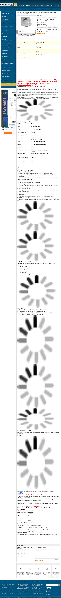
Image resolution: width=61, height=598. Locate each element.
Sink (2, 79)
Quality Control (45, 5)
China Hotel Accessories (13, 597)
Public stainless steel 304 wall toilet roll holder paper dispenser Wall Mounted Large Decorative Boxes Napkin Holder (21, 575)
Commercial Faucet (5, 33)
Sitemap (51, 591)
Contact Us (53, 5)
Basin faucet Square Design (6, 47)
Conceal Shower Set (5, 50)
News (47, 590)
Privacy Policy (6, 597)
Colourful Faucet (4, 27)
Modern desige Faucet (5, 42)
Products (21, 5)
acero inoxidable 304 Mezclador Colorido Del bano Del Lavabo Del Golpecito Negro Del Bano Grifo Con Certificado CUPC (7, 594)
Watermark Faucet (5, 22)
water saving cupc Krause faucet (7, 587)
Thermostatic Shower (5, 56)
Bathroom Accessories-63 (6, 73)
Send (59, 584)
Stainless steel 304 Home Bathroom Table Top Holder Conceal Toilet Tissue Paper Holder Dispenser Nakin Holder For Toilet (29, 575)
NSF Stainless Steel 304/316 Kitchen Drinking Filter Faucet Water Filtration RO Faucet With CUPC (23, 593)
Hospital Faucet (4, 36)
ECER (59, 597)
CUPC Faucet (4, 16)
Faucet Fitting (4, 59)
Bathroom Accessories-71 (6, 76)
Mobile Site (48, 594)
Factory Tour (35, 5)
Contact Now (41, 33)
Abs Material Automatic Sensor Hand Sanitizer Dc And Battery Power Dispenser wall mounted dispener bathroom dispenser (56, 575)
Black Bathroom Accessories (6, 67)
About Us (28, 5)
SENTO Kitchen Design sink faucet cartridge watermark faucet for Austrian (38, 590)
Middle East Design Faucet (6, 64)
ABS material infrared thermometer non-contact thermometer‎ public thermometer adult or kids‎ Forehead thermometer (47, 575)
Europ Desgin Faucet (5, 30)
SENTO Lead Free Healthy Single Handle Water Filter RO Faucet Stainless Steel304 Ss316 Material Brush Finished (22, 586)
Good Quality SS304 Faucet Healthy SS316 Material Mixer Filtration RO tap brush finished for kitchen (23, 588)
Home (15, 5)
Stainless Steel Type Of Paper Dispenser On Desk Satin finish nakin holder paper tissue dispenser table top (38, 574)
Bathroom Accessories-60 (6, 70)
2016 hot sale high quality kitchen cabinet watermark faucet (37, 585)
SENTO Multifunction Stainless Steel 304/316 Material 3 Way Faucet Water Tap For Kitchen (23, 591)
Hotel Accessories (12, 8)
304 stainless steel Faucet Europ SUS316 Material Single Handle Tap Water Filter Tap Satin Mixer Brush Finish (38, 594)
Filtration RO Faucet (5, 19)
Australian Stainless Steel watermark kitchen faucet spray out (38, 588)
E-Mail (47, 591)
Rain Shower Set (4, 53)
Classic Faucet (4, 39)
